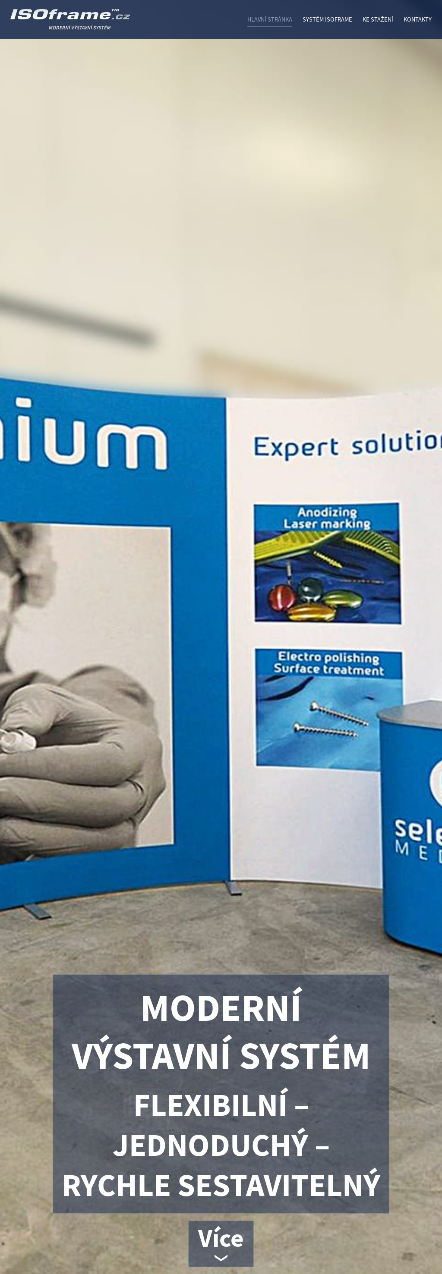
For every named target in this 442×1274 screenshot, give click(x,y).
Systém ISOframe (327, 19)
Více (221, 1238)
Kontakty (418, 19)
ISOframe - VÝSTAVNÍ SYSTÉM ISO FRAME (92, 23)
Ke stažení (378, 19)
